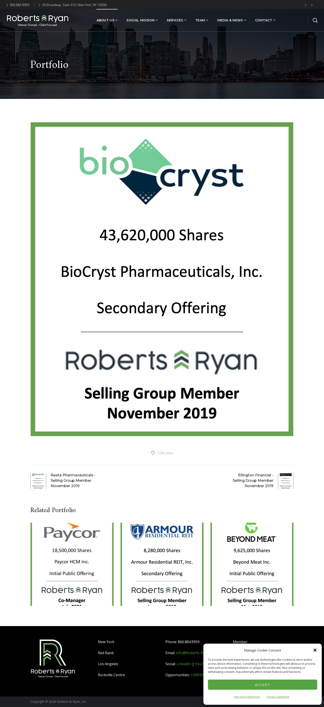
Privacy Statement (278, 697)
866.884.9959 (18, 5)
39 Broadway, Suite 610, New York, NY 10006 (72, 5)
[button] (315, 650)
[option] (72, 568)
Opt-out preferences (247, 697)
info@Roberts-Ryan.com (196, 652)
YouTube (203, 663)
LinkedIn (184, 663)
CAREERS (198, 674)
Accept (262, 684)
